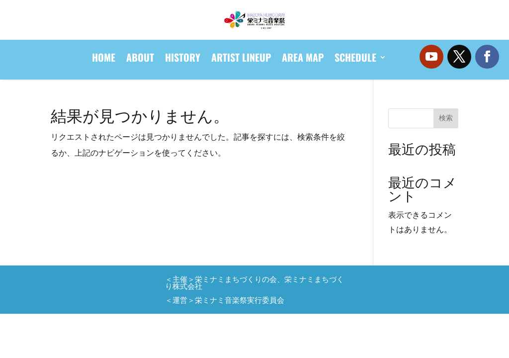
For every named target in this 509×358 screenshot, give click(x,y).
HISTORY (182, 59)
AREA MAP (303, 59)
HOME (103, 59)
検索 (446, 118)
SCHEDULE (355, 59)
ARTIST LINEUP (241, 59)
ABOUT (140, 59)
